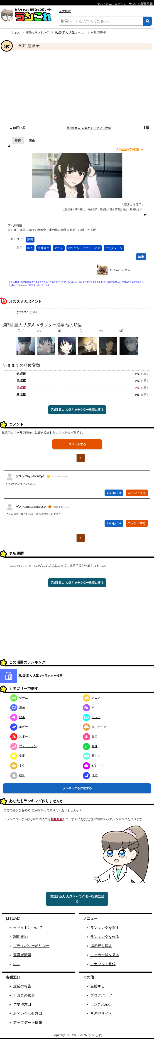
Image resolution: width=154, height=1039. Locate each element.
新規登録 (57, 819)
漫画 (30, 239)
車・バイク (94, 726)
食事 (17, 755)
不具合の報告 (24, 995)
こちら (20, 285)
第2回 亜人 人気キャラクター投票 (76, 32)
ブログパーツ (101, 995)
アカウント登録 (103, 964)
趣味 (90, 746)
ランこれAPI (100, 1004)
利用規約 (20, 937)
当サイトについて (27, 928)
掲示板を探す (101, 946)
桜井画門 (43, 248)
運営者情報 (22, 955)
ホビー (19, 726)
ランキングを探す (104, 928)
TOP (17, 32)
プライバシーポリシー (31, 946)
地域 (90, 775)
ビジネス (93, 765)
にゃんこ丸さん (120, 270)
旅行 (90, 736)
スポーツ (20, 736)
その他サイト (101, 1013)
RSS (16, 964)
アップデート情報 (27, 1022)
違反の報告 (22, 986)
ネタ (17, 765)
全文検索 (65, 11)
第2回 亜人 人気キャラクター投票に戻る (77, 409)
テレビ (91, 717)
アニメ (58, 248)
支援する (97, 986)
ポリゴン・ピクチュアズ (84, 248)
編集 (141, 256)
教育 (17, 775)
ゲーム (19, 697)
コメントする (77, 444)
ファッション (23, 746)
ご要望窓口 (22, 1004)
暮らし (91, 755)
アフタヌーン (114, 248)
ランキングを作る (104, 937)
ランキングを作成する (77, 788)
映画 (17, 717)
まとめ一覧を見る (104, 955)
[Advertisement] (77, 87)
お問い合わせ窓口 (27, 1013)
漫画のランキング (37, 32)
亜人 (30, 248)
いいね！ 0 (114, 493)
